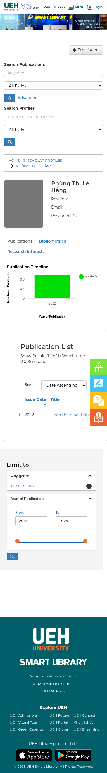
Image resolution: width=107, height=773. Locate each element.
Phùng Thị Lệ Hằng (33, 166)
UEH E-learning (87, 729)
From (19, 512)
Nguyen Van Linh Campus (53, 683)
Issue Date (35, 399)
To (57, 512)
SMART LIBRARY (53, 7)
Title (55, 399)
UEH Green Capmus (26, 729)
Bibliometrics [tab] (52, 241)
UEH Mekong (53, 691)
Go (12, 556)
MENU (76, 7)
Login (95, 7)
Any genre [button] (20, 476)
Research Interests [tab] (26, 251)
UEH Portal (58, 722)
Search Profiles (19, 108)
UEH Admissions (24, 715)
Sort (29, 384)
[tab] (51, 476)
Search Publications (24, 64)
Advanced (27, 97)
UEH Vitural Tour (23, 722)
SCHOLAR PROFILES (44, 160)
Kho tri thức (84, 722)
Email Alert (86, 49)
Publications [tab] (19, 241)
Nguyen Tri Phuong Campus (53, 676)
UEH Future (59, 715)
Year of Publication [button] (27, 499)
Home (14, 160)
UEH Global (59, 729)
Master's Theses (24, 486)
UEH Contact (85, 715)
